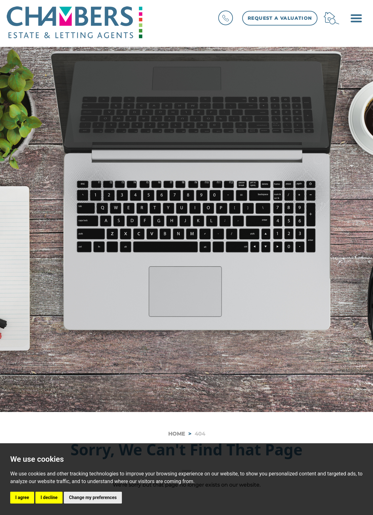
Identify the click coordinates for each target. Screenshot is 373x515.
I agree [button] (22, 497)
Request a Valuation (280, 18)
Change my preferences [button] (92, 497)
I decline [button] (49, 497)
